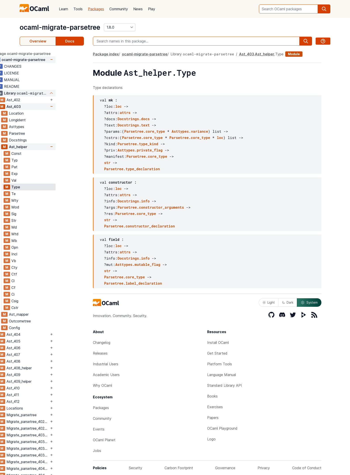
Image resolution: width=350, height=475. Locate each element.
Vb (42, 261)
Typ (43, 160)
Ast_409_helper (47, 381)
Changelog (101, 342)
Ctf (42, 274)
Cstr (43, 307)
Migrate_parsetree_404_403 (56, 462)
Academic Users (106, 374)
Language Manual (221, 374)
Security (135, 468)
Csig (43, 301)
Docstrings (46, 140)
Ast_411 (41, 395)
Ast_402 (41, 100)
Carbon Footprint (179, 468)
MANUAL (40, 80)
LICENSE (39, 73)
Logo (211, 439)
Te (42, 193)
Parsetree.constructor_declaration (139, 226)
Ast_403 (42, 106)
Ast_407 (41, 354)
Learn (63, 9)
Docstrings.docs (133, 118)
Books (212, 396)
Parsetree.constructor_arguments (150, 207)
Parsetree (45, 133)
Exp (43, 173)
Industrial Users (105, 364)
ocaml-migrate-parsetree (60, 27)
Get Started (217, 353)
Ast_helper (46, 147)
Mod (44, 207)
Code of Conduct (306, 468)
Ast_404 (42, 334)
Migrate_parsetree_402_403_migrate (56, 428)
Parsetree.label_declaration (133, 283)
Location (44, 113)
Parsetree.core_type (144, 131)
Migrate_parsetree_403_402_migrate (56, 441)
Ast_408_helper (47, 368)
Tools (78, 9)
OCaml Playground (222, 428)
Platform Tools (219, 364)
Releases (100, 353)
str (107, 162)
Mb (42, 240)
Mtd (43, 234)
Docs (69, 41)
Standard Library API (224, 385)
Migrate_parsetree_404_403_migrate (56, 468)
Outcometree (48, 321)
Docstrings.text (133, 125)
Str (42, 220)
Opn (43, 247)
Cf (42, 287)
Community (118, 9)
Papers (213, 417)
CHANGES (41, 66)
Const (45, 153)
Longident (45, 120)
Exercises (215, 407)
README (40, 86)
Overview (37, 41)
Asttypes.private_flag (139, 150)
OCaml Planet (104, 440)
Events (98, 429)
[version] (119, 27)
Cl (41, 281)
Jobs (97, 450)
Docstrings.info (133, 201)
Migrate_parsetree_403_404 (56, 448)
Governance (225, 468)
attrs (125, 112)
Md (42, 227)
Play (151, 9)
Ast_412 (41, 401)
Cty (43, 267)
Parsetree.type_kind (137, 143)
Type (44, 187)
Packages (96, 9)
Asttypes (44, 126)
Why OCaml (102, 385)
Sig (42, 214)
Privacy (264, 468)
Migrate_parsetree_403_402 (56, 435)
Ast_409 (42, 374)
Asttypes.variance (190, 131)
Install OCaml (218, 342)
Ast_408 (42, 361)
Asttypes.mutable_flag (137, 264)
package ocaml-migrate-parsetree (49, 53)
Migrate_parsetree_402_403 (56, 421)
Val (42, 180)
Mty (43, 200)
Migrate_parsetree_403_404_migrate (56, 455)
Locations (43, 408)
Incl (43, 254)
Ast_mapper (47, 314)
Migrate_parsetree (50, 415)
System (309, 303)
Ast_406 (42, 348)
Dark (287, 302)
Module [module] (294, 54)
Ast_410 (41, 388)
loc (118, 106)
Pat (43, 167)
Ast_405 (42, 341)
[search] (324, 8)
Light (268, 302)
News (138, 9)
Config (42, 328)
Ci (41, 294)
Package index (106, 54)
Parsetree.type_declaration (132, 168)
